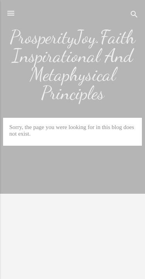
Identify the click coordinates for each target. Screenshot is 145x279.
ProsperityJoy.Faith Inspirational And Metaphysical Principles (72, 65)
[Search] (134, 16)
